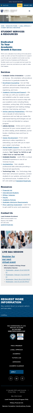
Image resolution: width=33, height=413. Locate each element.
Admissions (16, 362)
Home (2, 26)
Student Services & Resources (10, 27)
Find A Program (16, 345)
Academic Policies (9, 200)
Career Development (10, 138)
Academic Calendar (16, 366)
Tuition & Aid (16, 358)
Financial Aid (7, 190)
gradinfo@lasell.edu (7, 224)
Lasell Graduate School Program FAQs (16, 399)
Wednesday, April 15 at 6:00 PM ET (17, 281)
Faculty (5, 197)
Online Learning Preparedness (13, 111)
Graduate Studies (12, 26)
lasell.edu (22, 392)
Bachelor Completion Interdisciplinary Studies (16, 406)
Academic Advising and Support (14, 92)
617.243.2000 (16, 329)
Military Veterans (9, 195)
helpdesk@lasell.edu (23, 181)
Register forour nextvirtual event (9, 259)
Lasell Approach (24, 26)
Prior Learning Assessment (12, 204)
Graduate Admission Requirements (15, 202)
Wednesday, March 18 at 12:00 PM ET (18, 279)
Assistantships (8, 164)
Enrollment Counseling (11, 83)
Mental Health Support (11, 147)
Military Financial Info (16, 402)
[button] (29, 11)
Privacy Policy (12, 392)
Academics (16, 353)
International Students (11, 193)
